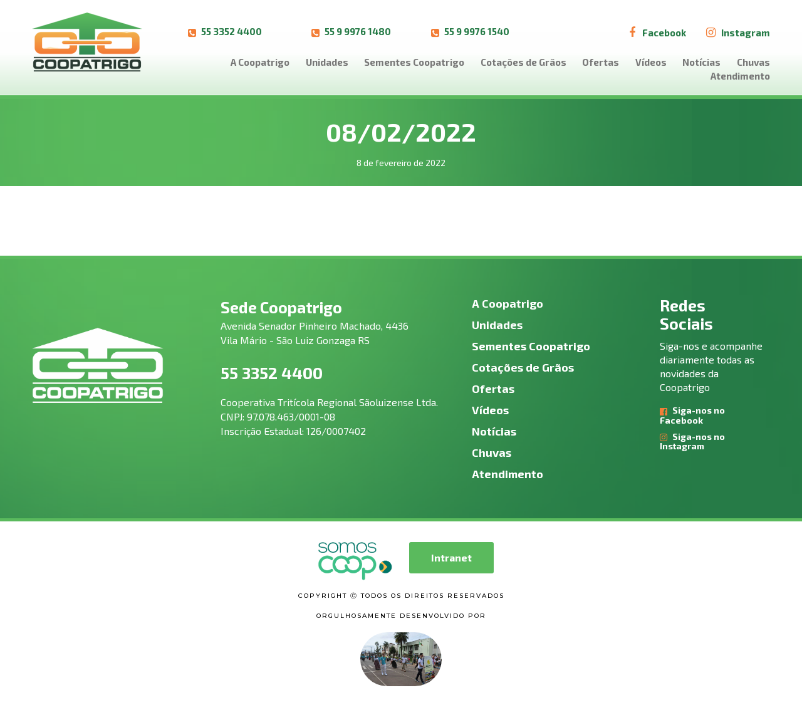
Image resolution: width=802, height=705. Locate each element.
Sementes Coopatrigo (414, 62)
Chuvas (753, 62)
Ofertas (600, 62)
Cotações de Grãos (523, 62)
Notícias (701, 62)
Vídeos (651, 62)
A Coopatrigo (260, 62)
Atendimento (740, 75)
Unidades (327, 62)
